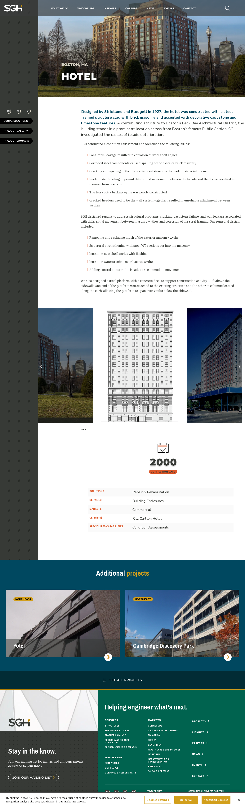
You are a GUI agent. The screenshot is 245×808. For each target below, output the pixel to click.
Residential (155, 766)
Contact (189, 8)
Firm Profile (112, 763)
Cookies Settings (157, 801)
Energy (152, 740)
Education (154, 735)
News (150, 8)
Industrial (154, 754)
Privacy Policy (154, 791)
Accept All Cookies (216, 801)
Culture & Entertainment (163, 730)
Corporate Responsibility (120, 773)
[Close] (239, 801)
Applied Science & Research (121, 747)
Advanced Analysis (115, 735)
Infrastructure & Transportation (158, 760)
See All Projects (122, 680)
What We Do (59, 8)
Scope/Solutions (16, 120)
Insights (110, 8)
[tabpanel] (140, 365)
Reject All (186, 801)
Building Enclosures (117, 730)
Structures (112, 726)
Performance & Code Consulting (117, 741)
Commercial (155, 726)
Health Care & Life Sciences (164, 750)
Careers (131, 8)
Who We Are (86, 8)
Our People (111, 768)
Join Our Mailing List (32, 777)
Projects (200, 721)
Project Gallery (16, 130)
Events (169, 8)
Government (155, 745)
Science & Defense (158, 771)
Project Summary (16, 140)
